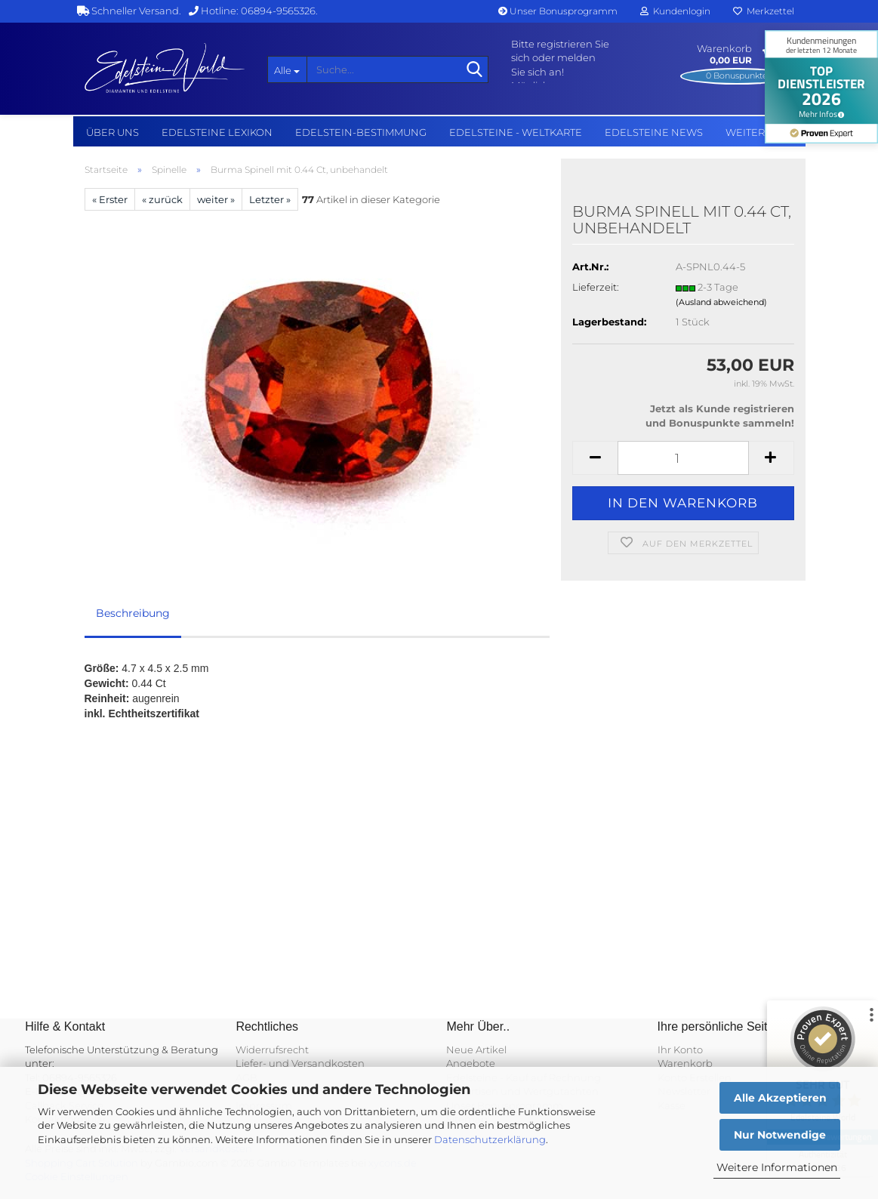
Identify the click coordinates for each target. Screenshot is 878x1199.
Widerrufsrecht (272, 1049)
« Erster (110, 199)
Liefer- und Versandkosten (300, 1063)
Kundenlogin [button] (675, 11)
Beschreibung (133, 613)
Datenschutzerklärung (490, 1139)
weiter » (216, 199)
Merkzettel (763, 11)
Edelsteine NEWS (654, 132)
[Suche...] (287, 69)
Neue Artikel (476, 1049)
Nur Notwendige (780, 1135)
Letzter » (270, 199)
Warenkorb (685, 1063)
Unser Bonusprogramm (558, 11)
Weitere (749, 132)
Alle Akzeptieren (780, 1098)
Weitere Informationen (776, 1167)
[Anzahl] (683, 458)
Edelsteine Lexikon (217, 132)
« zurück (162, 199)
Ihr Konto (680, 1049)
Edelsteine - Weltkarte (515, 132)
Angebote (470, 1063)
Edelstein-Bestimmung (361, 132)
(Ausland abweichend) (721, 302)
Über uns (112, 132)
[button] (595, 458)
